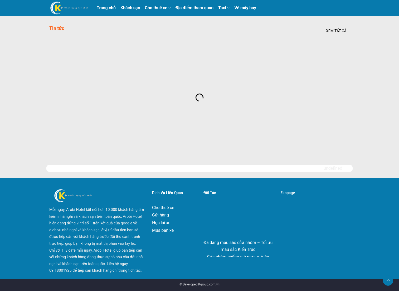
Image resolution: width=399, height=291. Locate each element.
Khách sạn (130, 7)
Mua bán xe (163, 230)
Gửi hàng (160, 215)
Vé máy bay (245, 7)
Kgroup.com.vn (209, 284)
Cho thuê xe (158, 8)
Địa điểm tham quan (194, 7)
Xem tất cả (336, 31)
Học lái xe (161, 222)
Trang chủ (106, 7)
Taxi (224, 8)
